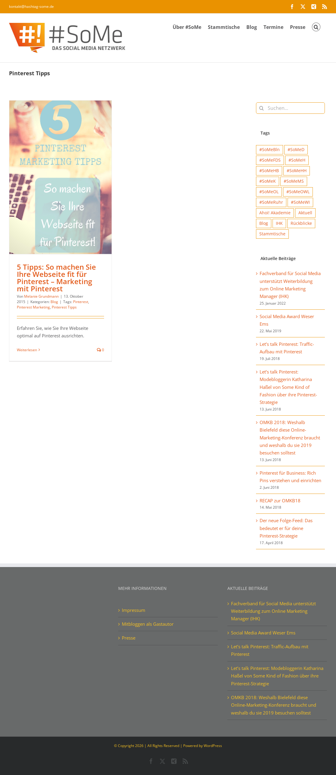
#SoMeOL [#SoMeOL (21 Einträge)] (269, 191)
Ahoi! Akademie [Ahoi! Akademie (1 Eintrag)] (275, 212)
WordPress (213, 745)
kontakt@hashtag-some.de (31, 6)
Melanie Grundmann (41, 296)
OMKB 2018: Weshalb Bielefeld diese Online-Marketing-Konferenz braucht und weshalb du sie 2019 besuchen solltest (290, 437)
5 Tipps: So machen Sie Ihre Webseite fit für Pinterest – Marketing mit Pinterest (56, 277)
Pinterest (80, 301)
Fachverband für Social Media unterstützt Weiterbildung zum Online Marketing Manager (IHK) (273, 611)
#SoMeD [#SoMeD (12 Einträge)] (296, 149)
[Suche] (261, 108)
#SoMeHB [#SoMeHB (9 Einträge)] (269, 170)
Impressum (133, 610)
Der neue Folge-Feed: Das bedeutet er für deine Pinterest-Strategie (286, 528)
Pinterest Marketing (33, 307)
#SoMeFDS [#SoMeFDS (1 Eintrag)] (270, 160)
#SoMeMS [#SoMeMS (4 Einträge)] (294, 181)
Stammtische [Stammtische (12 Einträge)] (272, 234)
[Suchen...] (290, 108)
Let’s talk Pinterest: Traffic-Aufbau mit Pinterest (269, 650)
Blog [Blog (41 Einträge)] (263, 223)
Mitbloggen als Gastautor (148, 624)
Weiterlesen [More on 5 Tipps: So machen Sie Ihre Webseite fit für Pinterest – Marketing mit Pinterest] (27, 349)
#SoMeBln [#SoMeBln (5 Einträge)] (269, 149)
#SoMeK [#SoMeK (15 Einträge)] (267, 181)
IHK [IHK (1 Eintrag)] (279, 223)
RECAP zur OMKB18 (280, 501)
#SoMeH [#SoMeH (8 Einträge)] (296, 160)
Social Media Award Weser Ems (263, 633)
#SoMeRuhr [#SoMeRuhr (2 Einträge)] (271, 202)
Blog (54, 301)
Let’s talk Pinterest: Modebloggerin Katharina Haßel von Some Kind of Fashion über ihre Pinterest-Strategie (288, 387)
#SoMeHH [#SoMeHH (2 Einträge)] (297, 170)
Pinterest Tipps (64, 307)
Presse (128, 638)
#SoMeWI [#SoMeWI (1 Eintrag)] (300, 202)
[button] (316, 26)
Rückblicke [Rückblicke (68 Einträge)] (301, 223)
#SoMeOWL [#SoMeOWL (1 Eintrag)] (298, 191)
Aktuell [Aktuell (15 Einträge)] (305, 212)
